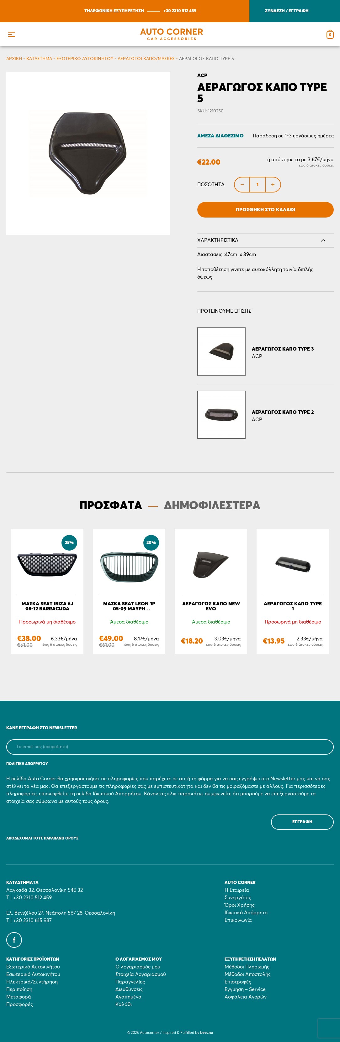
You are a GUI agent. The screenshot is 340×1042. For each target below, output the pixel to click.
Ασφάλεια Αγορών (246, 996)
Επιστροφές (238, 981)
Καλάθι (123, 1004)
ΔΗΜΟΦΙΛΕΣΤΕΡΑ (212, 506)
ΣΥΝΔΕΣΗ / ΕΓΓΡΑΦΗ (287, 11)
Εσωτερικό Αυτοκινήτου (33, 974)
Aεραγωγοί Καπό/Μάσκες (146, 59)
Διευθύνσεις (129, 989)
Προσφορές (19, 1004)
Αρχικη (14, 59)
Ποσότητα (211, 184)
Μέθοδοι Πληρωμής (247, 966)
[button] (11, 34)
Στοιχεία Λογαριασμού (140, 974)
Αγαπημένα (128, 996)
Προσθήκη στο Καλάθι (265, 209)
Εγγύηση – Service (245, 989)
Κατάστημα (39, 59)
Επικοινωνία (238, 920)
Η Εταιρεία (237, 890)
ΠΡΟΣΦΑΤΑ (111, 506)
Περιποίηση (19, 989)
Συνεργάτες (238, 897)
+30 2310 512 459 (179, 11)
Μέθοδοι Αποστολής (248, 974)
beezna (206, 1033)
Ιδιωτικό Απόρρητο (246, 912)
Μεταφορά (18, 996)
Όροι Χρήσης (240, 905)
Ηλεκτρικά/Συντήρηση (32, 981)
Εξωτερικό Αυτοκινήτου (84, 59)
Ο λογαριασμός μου (137, 966)
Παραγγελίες (130, 981)
